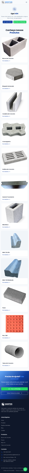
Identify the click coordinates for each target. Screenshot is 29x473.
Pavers (2, 440)
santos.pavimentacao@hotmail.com (11, 454)
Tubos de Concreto (5, 445)
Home (2, 420)
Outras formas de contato (14, 393)
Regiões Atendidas (5, 425)
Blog (2, 428)
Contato (3, 430)
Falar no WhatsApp (19, 22)
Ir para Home (8, 22)
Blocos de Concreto (6, 437)
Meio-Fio (3, 442)
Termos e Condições (20, 470)
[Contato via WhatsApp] (25, 469)
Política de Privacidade (9, 470)
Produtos (3, 422)
